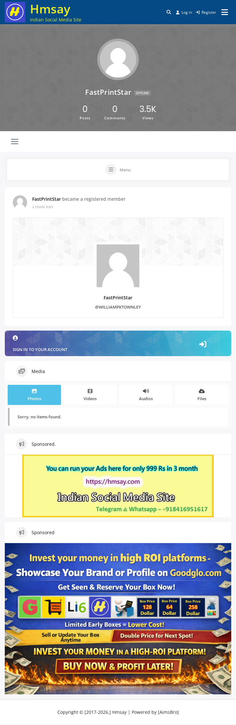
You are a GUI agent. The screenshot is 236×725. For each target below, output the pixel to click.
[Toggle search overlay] (168, 12)
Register (206, 12)
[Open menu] (224, 12)
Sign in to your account (118, 343)
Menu (125, 169)
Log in (184, 12)
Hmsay (50, 8)
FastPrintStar (46, 199)
